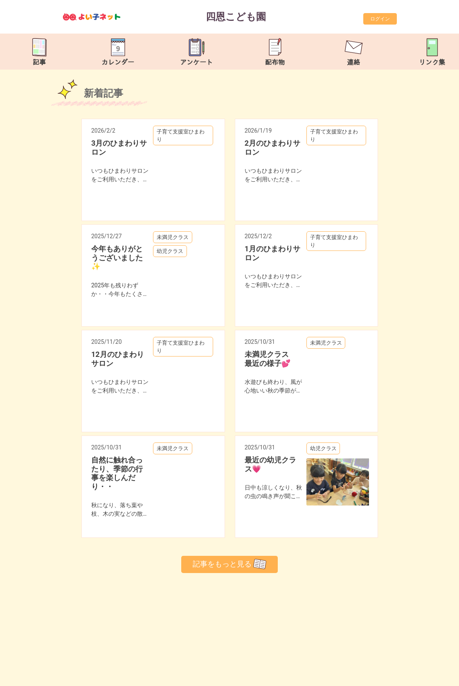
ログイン (380, 19)
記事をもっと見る (229, 564)
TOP (434, 675)
